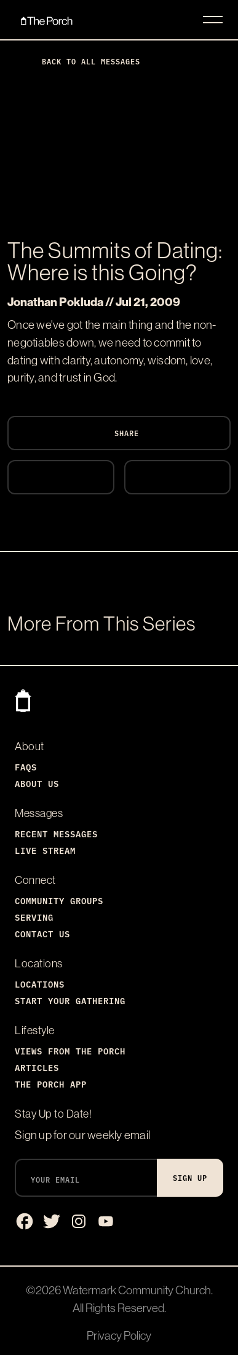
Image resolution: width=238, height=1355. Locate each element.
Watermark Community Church (137, 1290)
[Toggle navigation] (212, 19)
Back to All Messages (81, 61)
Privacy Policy (119, 1335)
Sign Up (190, 1177)
